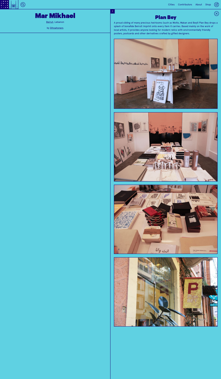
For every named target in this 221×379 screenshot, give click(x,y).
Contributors (185, 4)
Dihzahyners (56, 27)
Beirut (49, 22)
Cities (171, 4)
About (198, 4)
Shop (208, 4)
